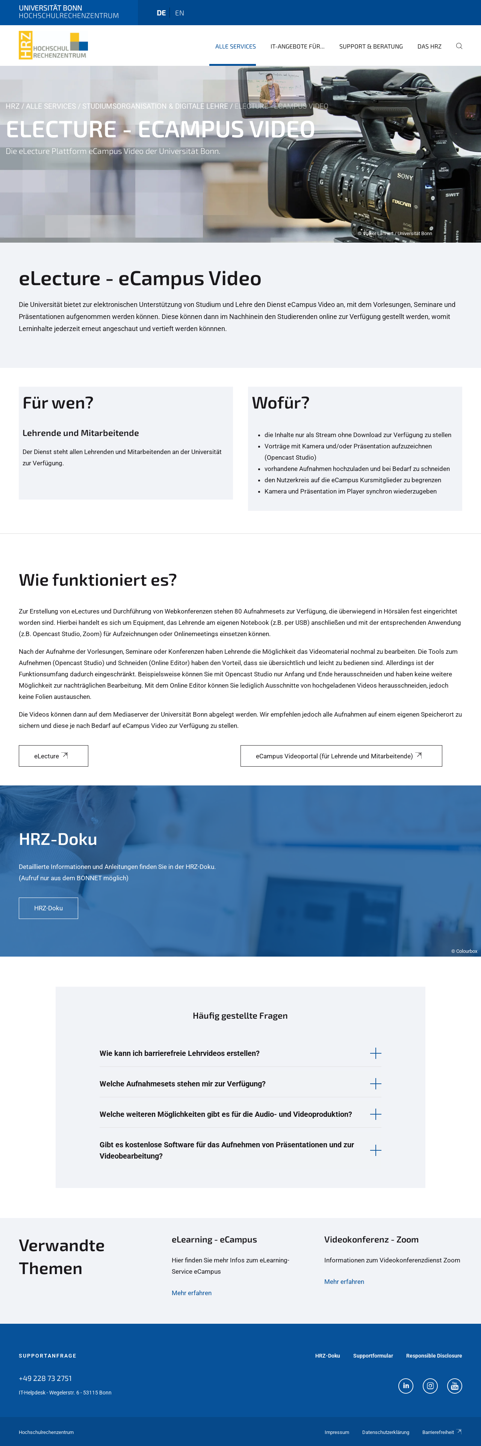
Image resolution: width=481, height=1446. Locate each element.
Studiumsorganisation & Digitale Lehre (155, 106)
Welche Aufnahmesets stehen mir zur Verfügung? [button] (183, 1083)
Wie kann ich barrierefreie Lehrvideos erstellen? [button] (180, 1053)
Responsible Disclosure (434, 1356)
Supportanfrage (48, 1356)
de (161, 12)
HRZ (13, 106)
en (179, 12)
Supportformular (373, 1356)
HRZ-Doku (327, 1356)
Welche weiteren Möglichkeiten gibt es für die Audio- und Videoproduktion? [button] (226, 1114)
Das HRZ (429, 46)
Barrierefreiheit (442, 1432)
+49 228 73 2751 (45, 1377)
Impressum (337, 1432)
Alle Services (235, 46)
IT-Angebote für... (298, 46)
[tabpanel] (240, 154)
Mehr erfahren (192, 1293)
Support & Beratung (371, 46)
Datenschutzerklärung (385, 1432)
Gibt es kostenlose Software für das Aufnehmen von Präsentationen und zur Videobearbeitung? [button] (227, 1150)
